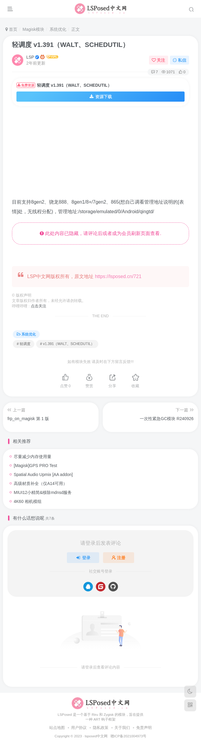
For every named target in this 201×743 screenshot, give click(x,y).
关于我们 (122, 727)
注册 (118, 557)
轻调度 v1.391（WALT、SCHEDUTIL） (70, 44)
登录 (83, 557)
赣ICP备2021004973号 (128, 736)
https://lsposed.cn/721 (118, 276)
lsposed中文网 (96, 736)
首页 (11, 29)
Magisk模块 (33, 29)
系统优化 (58, 29)
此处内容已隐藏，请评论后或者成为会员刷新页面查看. (100, 233)
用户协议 (79, 727)
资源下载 (100, 96)
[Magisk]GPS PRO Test (35, 465)
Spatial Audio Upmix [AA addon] (43, 474)
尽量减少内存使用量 (32, 456)
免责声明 (144, 727)
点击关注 (38, 306)
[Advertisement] (106, 154)
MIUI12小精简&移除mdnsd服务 (43, 492)
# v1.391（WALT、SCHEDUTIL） (67, 344)
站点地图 (57, 727)
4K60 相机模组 (28, 501)
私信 (179, 60)
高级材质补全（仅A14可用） (40, 483)
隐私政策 (100, 727)
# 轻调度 (23, 344)
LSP (30, 57)
